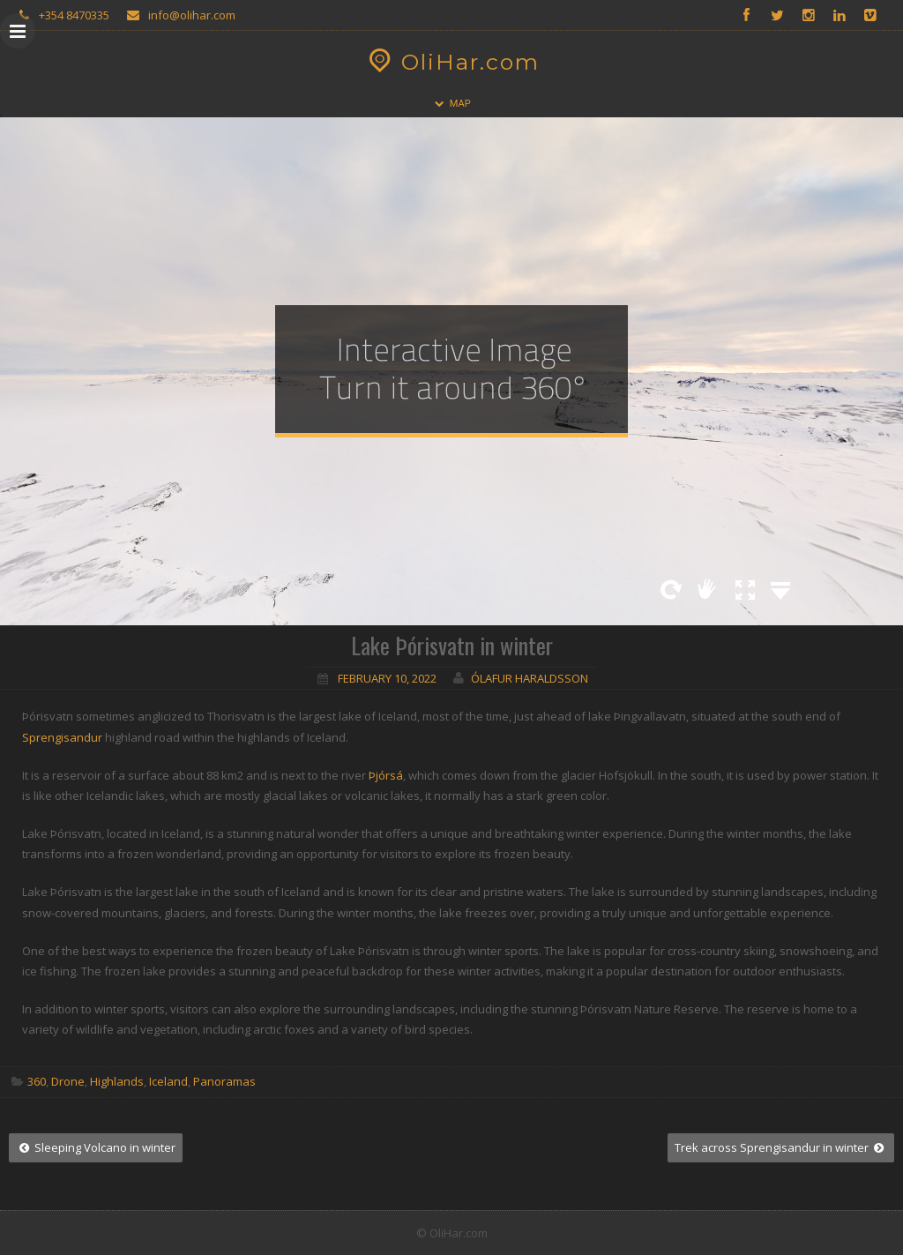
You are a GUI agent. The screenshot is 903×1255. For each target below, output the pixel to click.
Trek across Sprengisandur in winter (781, 1147)
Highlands (117, 1081)
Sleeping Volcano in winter (95, 1147)
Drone (68, 1081)
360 (36, 1081)
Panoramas (224, 1081)
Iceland (168, 1081)
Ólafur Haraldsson (529, 678)
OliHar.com (452, 62)
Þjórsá (386, 775)
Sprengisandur (62, 737)
